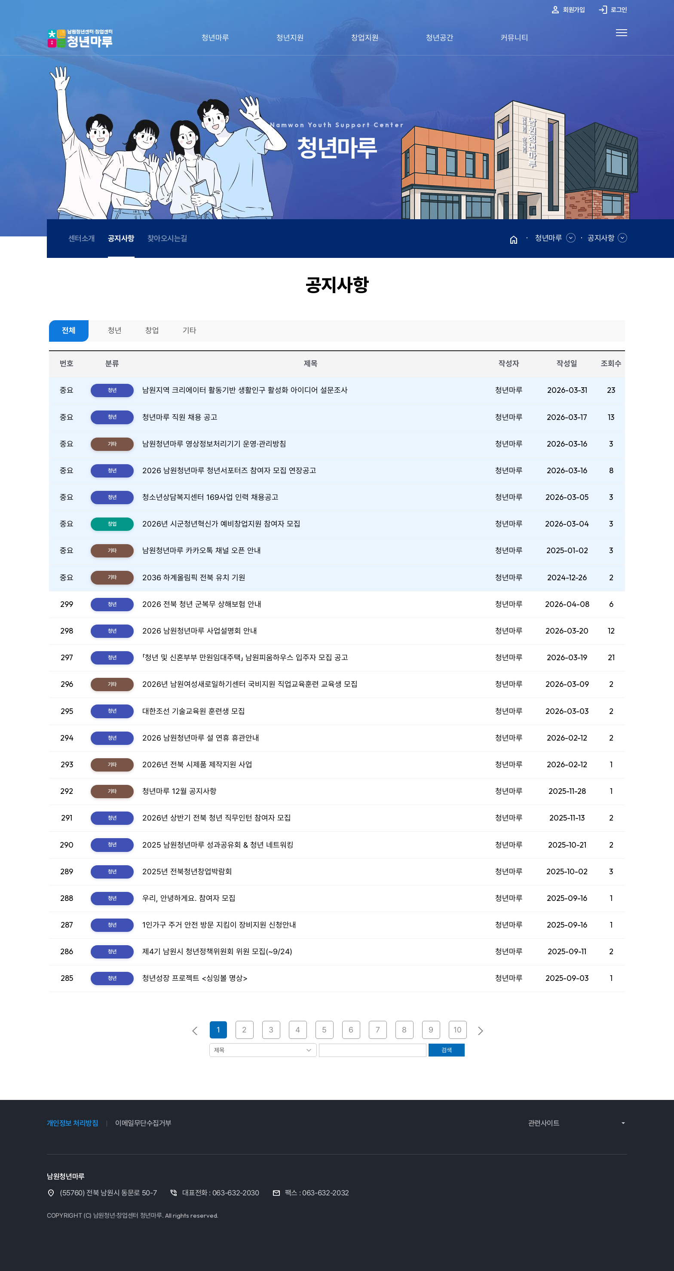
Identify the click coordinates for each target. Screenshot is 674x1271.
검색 (446, 1050)
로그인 (612, 10)
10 (457, 1029)
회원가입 (567, 10)
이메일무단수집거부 (143, 1123)
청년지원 (290, 37)
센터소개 (81, 238)
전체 (69, 330)
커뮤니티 (514, 37)
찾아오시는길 (167, 238)
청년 (115, 330)
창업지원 (365, 37)
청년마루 (215, 37)
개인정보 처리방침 (72, 1123)
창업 (152, 330)
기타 (189, 330)
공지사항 (601, 237)
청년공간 (439, 37)
